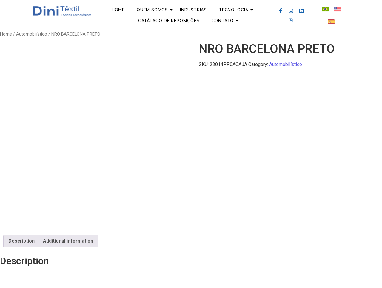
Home (118, 9)
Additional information (68, 241)
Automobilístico (31, 34)
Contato (223, 20)
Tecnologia (233, 9)
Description (21, 241)
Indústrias (193, 9)
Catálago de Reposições (169, 20)
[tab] (21, 241)
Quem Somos (152, 9)
